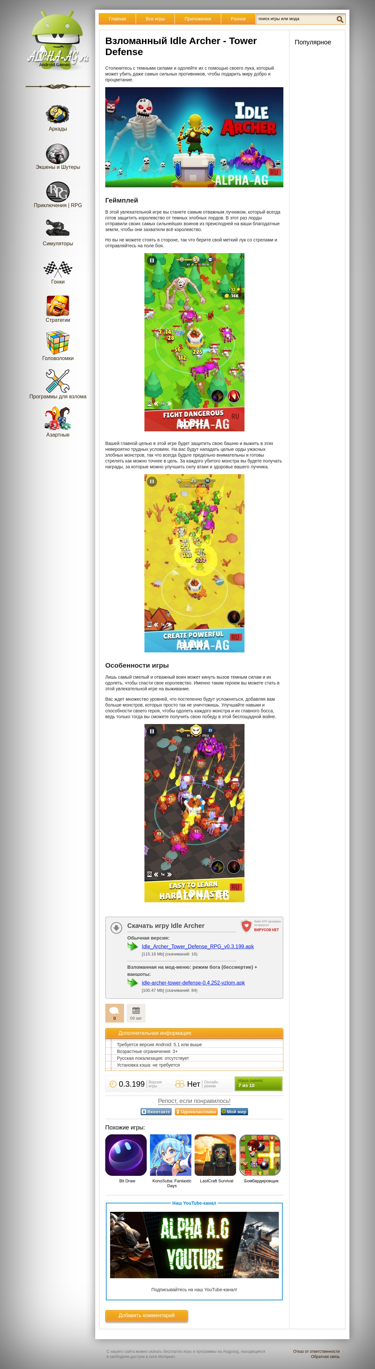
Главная (117, 18)
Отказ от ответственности (316, 1351)
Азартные (58, 422)
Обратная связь (325, 1356)
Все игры (155, 18)
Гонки (58, 269)
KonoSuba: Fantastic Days (172, 1183)
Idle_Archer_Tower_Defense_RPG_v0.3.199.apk (198, 946)
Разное (238, 18)
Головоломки (58, 345)
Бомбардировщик (261, 1180)
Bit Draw (127, 1180)
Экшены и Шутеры (58, 154)
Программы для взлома (57, 383)
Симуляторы (58, 230)
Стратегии (58, 307)
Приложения (198, 18)
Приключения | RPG (58, 192)
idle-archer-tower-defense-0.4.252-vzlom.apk (193, 983)
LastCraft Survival (216, 1180)
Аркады (58, 116)
